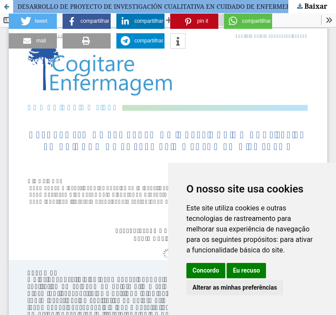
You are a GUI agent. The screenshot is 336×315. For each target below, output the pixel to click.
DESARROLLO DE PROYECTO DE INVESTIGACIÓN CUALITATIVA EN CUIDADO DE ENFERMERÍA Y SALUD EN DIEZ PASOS (177, 6)
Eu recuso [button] (246, 270)
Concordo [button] (205, 270)
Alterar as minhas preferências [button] (234, 287)
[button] (33, 21)
